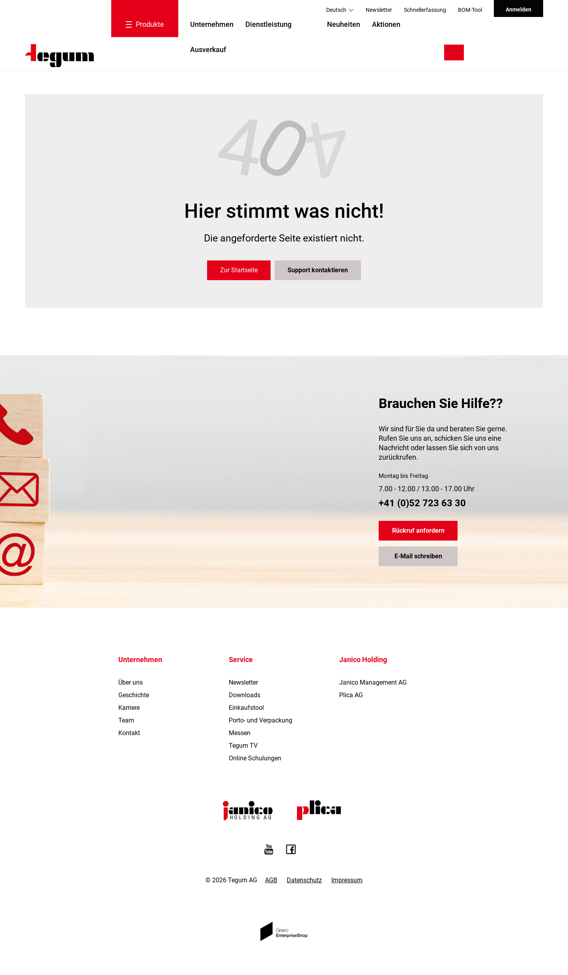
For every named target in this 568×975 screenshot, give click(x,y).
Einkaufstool (246, 707)
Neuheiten (343, 24)
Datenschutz (304, 880)
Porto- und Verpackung (260, 720)
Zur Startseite (239, 270)
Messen (239, 733)
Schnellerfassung (425, 10)
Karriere (129, 707)
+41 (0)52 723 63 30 (422, 503)
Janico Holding (363, 659)
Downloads (244, 695)
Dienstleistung (268, 24)
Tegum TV (243, 745)
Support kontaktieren (318, 270)
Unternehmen (212, 24)
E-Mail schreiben (418, 556)
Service (241, 659)
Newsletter (379, 10)
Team (126, 720)
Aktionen (386, 24)
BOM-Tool (470, 10)
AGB (271, 880)
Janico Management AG (373, 682)
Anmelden (518, 9)
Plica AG (351, 695)
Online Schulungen (255, 758)
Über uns (130, 682)
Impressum (346, 880)
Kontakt (129, 733)
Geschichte (133, 695)
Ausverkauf (208, 49)
